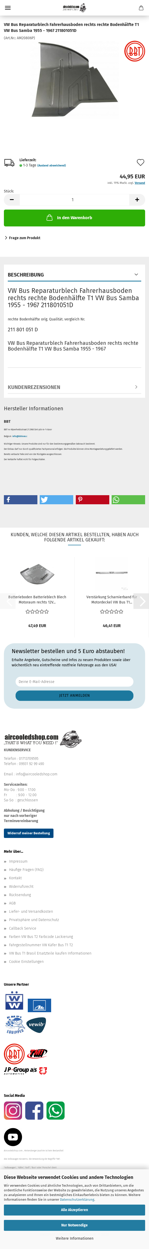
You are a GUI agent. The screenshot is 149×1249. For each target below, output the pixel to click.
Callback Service (22, 928)
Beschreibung (26, 275)
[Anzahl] (74, 200)
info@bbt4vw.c (19, 436)
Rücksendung (20, 895)
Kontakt (15, 878)
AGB (12, 903)
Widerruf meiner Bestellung (29, 833)
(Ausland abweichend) (51, 165)
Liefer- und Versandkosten (31, 911)
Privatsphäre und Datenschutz (34, 920)
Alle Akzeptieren (74, 1210)
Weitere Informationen (74, 1238)
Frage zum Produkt (24, 238)
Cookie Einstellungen (26, 961)
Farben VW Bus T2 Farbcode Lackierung (41, 937)
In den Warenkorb (68, 217)
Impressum (18, 861)
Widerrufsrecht (21, 886)
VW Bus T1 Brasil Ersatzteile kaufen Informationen (50, 953)
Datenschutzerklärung (77, 1199)
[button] (11, 200)
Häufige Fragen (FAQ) (26, 870)
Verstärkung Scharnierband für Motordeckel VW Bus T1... (111, 600)
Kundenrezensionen (34, 387)
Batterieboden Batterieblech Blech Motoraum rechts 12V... (37, 600)
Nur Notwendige (74, 1225)
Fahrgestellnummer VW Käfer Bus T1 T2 (41, 945)
